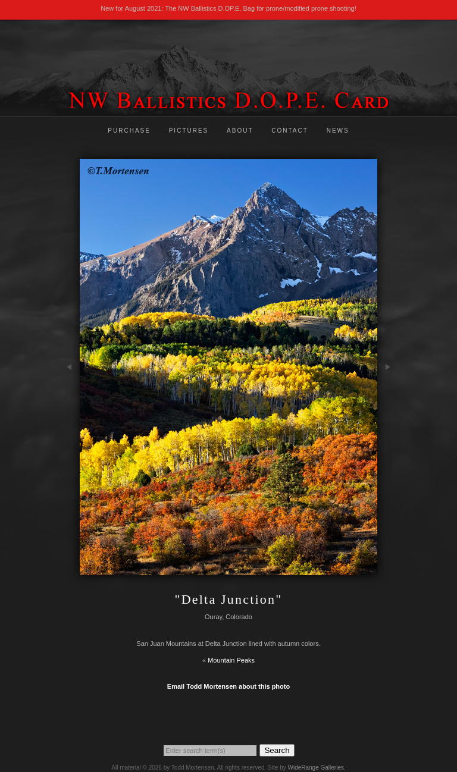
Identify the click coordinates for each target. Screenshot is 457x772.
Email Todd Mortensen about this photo (228, 686)
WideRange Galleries (315, 767)
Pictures (189, 130)
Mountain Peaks (231, 660)
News (338, 130)
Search (276, 750)
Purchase (129, 130)
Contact (289, 130)
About (240, 130)
